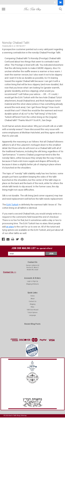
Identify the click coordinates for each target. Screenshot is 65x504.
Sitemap (23, 415)
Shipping (32, 304)
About (33, 298)
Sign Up (35, 281)
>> (9, 272)
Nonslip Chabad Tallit (15, 42)
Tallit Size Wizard (32, 310)
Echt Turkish (12, 204)
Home (32, 296)
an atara (10, 226)
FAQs (32, 307)
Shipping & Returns (32, 284)
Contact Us (32, 301)
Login (29, 281)
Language (32, 315)
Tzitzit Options (32, 312)
